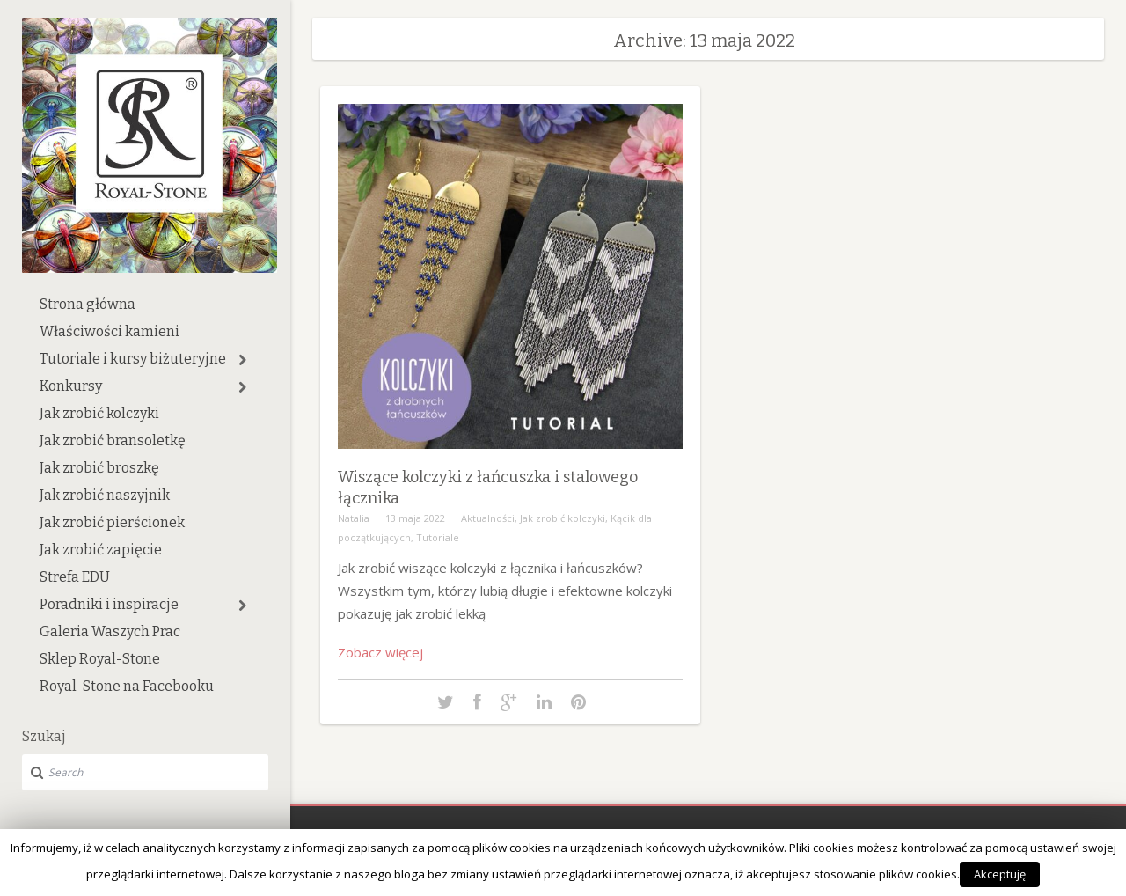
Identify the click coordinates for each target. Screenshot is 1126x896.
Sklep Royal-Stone (100, 658)
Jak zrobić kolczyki (99, 413)
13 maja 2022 (415, 518)
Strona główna (87, 304)
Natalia (353, 518)
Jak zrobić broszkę (99, 467)
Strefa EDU (75, 577)
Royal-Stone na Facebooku (127, 686)
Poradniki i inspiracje (109, 604)
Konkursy (71, 386)
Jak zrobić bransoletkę (113, 440)
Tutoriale (437, 537)
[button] (242, 360)
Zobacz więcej (380, 652)
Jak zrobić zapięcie (101, 549)
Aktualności (488, 518)
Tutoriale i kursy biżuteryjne (133, 358)
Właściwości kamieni (109, 331)
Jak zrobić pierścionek (112, 522)
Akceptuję (1000, 874)
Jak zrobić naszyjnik (105, 495)
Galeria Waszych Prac (110, 631)
